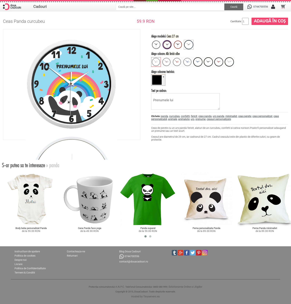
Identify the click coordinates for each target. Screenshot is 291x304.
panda (164, 116)
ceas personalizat (262, 116)
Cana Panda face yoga (89, 228)
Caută (233, 6)
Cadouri (40, 6)
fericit (194, 116)
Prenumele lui (185, 101)
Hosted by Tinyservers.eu (145, 296)
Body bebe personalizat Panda (31, 228)
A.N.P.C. (120, 286)
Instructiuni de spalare (27, 251)
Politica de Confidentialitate (30, 268)
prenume (200, 119)
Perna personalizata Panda (206, 228)
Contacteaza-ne (76, 251)
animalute (184, 119)
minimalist (231, 116)
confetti (185, 116)
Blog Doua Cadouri (130, 251)
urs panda (218, 116)
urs (192, 119)
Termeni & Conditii (25, 272)
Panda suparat (147, 228)
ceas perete (244, 116)
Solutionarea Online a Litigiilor (185, 286)
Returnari (72, 255)
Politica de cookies (25, 255)
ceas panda (205, 116)
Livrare (18, 264)
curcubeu (174, 116)
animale (172, 119)
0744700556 (129, 256)
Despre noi (20, 259)
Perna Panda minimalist (264, 228)
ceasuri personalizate (219, 119)
